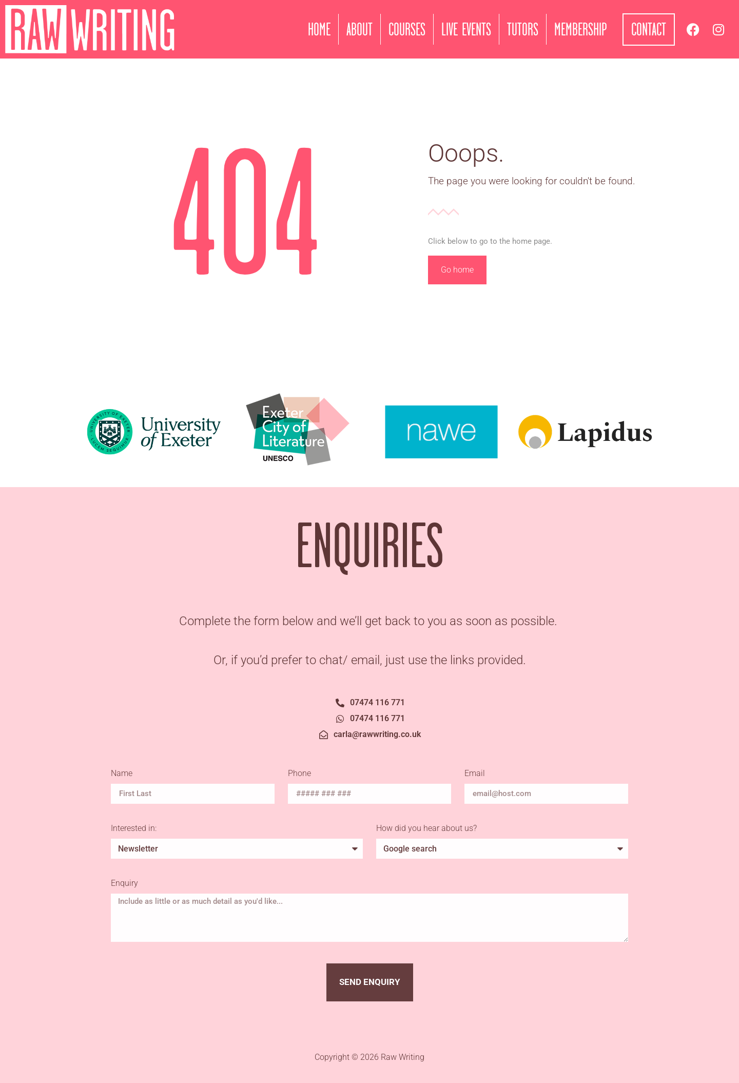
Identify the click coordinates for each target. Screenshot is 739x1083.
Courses (406, 29)
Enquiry (124, 883)
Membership (580, 29)
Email (475, 773)
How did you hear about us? (426, 828)
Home (319, 29)
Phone (299, 773)
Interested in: (134, 828)
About (359, 29)
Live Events (466, 29)
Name (122, 773)
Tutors (522, 29)
